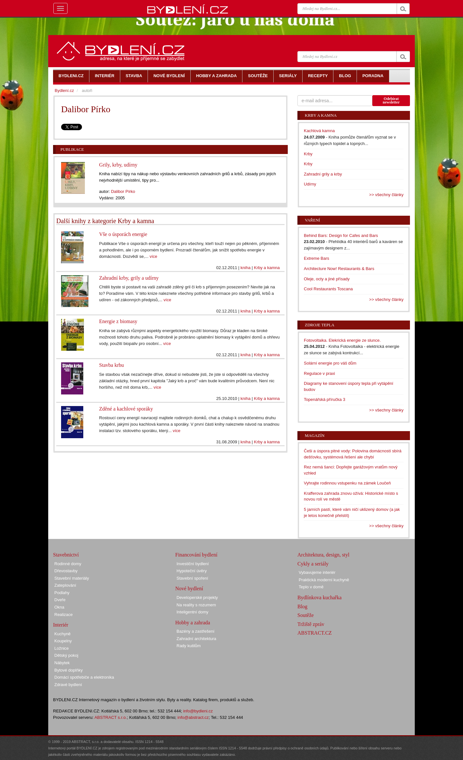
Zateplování (65, 585)
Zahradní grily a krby (323, 174)
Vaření (312, 220)
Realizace (63, 614)
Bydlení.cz (64, 90)
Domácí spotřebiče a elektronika (84, 677)
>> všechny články (386, 194)
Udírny (310, 184)
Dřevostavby (65, 570)
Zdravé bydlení (68, 684)
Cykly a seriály (313, 563)
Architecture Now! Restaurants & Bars (339, 268)
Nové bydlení (189, 588)
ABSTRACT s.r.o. (111, 717)
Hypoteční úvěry (192, 570)
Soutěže (305, 615)
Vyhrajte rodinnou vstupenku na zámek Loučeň (347, 483)
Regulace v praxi (319, 373)
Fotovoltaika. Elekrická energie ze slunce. (342, 340)
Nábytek (62, 662)
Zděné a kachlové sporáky (126, 409)
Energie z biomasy (118, 321)
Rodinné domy (67, 563)
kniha (245, 267)
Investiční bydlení (193, 563)
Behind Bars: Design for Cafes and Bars (341, 235)
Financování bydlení (196, 554)
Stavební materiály (71, 578)
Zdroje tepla (319, 324)
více (153, 256)
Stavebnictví (66, 554)
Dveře (60, 599)
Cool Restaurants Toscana (328, 288)
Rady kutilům (189, 645)
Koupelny (63, 640)
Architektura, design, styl (323, 554)
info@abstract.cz (193, 717)
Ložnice (61, 648)
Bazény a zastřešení (195, 631)
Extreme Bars (316, 258)
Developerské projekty (197, 597)
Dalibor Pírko (123, 191)
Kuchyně (62, 633)
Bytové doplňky (68, 670)
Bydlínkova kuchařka (319, 597)
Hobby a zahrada (192, 622)
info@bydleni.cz (198, 711)
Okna (59, 607)
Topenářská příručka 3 (324, 399)
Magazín (314, 435)
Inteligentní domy (192, 612)
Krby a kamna (267, 267)
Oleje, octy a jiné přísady (327, 278)
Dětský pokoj (66, 655)
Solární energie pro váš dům (330, 363)
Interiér (60, 625)
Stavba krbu (111, 365)
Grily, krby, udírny (118, 164)
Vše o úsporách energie (123, 234)
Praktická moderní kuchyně (324, 579)
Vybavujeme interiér (317, 572)
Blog (302, 606)
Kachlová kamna (319, 130)
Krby (308, 153)
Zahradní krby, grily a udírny (129, 278)
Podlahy (61, 592)
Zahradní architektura (196, 638)
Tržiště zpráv (310, 624)
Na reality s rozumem (196, 604)
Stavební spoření (192, 578)
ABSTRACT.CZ (314, 633)
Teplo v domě (311, 586)
